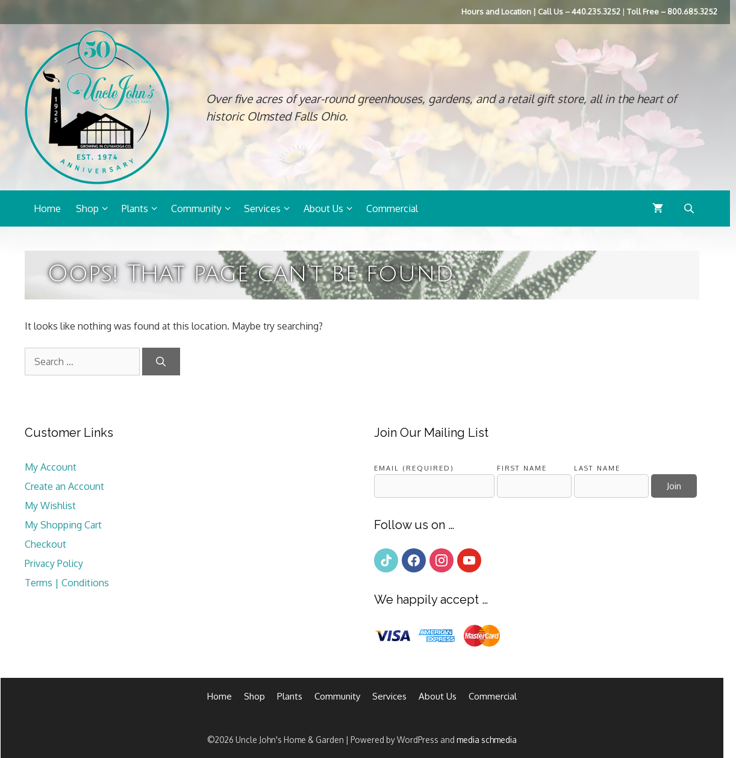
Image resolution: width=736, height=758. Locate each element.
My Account (50, 467)
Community (205, 208)
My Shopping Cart (63, 525)
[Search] (161, 361)
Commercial (392, 208)
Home (47, 208)
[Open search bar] (690, 208)
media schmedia (487, 740)
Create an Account (64, 486)
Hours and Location (496, 11)
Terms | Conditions (67, 583)
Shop (96, 208)
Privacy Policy (54, 563)
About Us (332, 208)
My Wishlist (50, 506)
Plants (143, 208)
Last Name (597, 467)
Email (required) (414, 467)
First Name (522, 467)
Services (271, 208)
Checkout (45, 544)
